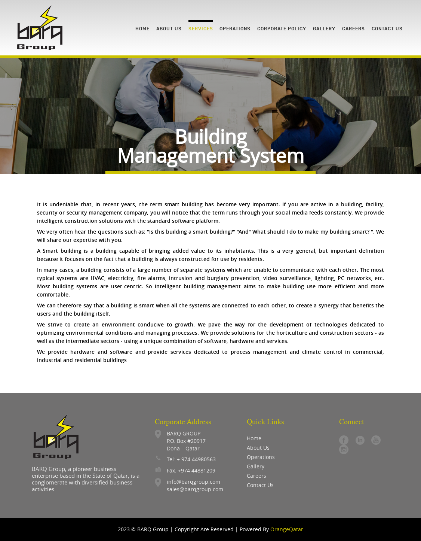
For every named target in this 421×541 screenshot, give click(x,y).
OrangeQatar (286, 529)
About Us (258, 447)
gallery (255, 466)
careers (256, 475)
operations (261, 457)
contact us (260, 485)
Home (254, 438)
